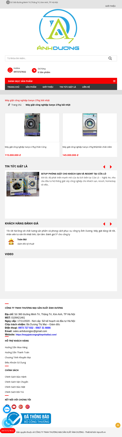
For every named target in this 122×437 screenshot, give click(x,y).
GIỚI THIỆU (110, 6)
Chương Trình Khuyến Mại (18, 357)
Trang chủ (13, 87)
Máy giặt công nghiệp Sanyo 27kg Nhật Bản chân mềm (87, 147)
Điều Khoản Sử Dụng (15, 362)
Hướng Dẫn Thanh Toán (17, 352)
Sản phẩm (31, 87)
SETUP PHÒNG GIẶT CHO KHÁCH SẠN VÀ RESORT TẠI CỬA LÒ (73, 173)
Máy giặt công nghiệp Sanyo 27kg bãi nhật (48, 104)
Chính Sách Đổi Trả (14, 391)
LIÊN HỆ (86, 87)
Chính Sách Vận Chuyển (16, 381)
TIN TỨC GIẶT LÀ (68, 87)
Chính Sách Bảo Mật (15, 386)
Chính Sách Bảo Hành (15, 376)
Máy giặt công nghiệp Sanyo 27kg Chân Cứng (25, 147)
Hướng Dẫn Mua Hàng (16, 347)
